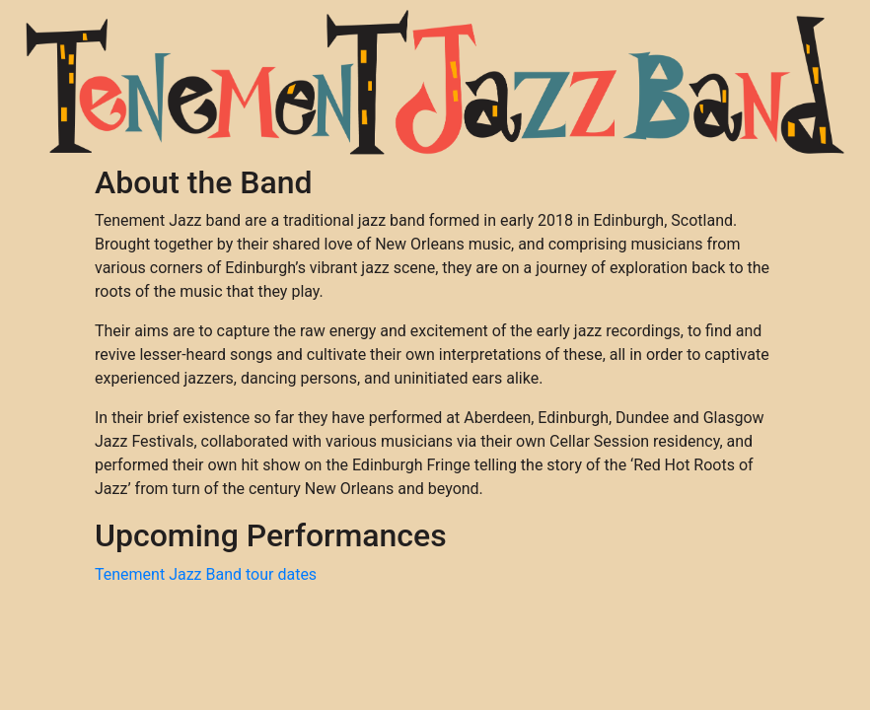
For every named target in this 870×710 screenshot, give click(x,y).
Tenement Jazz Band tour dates (206, 574)
